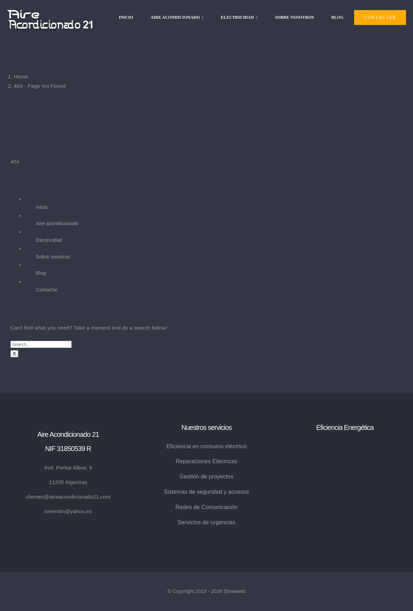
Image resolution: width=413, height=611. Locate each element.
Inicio (42, 207)
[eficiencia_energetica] (345, 444)
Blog (41, 273)
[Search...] (41, 344)
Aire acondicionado (57, 223)
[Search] (14, 353)
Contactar (47, 289)
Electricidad (49, 240)
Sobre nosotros (53, 257)
